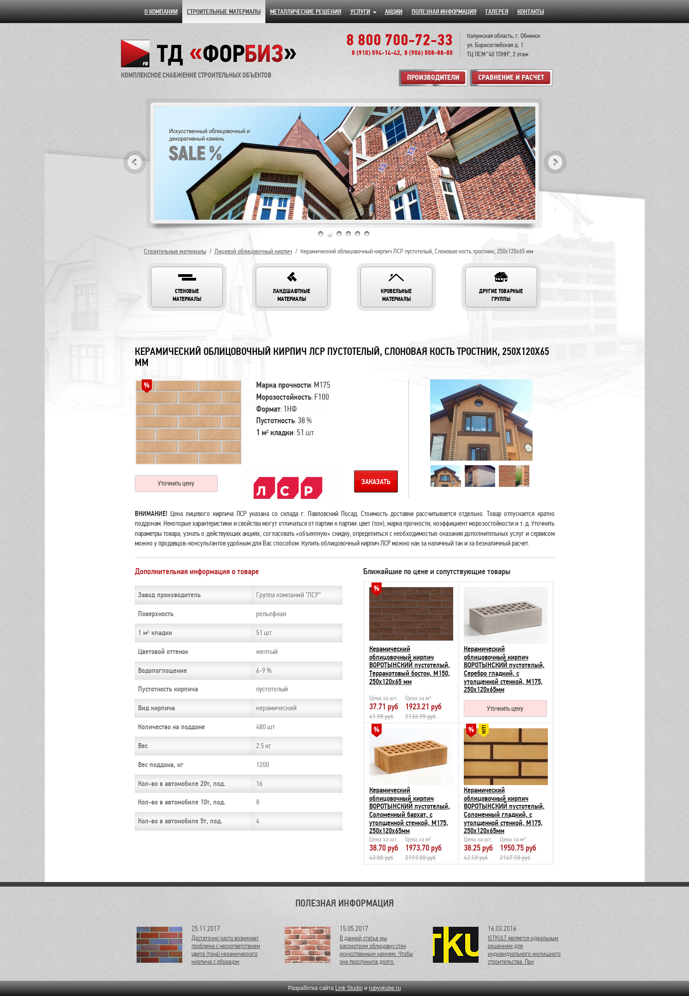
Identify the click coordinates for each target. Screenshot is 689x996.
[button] (187, 287)
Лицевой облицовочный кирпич (253, 251)
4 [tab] (348, 234)
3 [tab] (339, 234)
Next (555, 162)
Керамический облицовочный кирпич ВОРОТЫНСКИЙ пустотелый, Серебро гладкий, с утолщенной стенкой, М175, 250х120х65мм (504, 669)
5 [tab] (357, 234)
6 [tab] (367, 234)
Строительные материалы (175, 251)
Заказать (375, 482)
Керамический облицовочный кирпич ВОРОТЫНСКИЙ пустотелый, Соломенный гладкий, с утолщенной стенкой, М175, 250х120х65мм (504, 810)
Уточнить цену (176, 483)
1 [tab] (321, 234)
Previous (134, 162)
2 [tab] (330, 234)
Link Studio (348, 988)
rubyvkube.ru (385, 988)
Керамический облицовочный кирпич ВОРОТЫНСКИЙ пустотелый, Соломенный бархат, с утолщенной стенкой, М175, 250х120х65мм (409, 810)
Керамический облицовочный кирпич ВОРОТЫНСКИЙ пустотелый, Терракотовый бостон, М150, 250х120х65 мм (409, 665)
